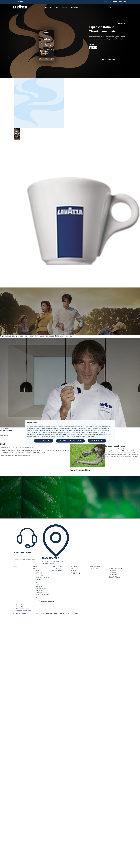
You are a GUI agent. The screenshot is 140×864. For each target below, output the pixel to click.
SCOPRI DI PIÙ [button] (5, 435)
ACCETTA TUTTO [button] (43, 440)
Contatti (73, 570)
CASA (115, 1)
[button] (111, 8)
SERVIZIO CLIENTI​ (22, 553)
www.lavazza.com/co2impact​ (45, 601)
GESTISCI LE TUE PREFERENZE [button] (70, 440)
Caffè (34, 568)
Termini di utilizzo (95, 568)
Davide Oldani (6, 431)
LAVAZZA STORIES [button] (61, 7)
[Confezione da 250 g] (93, 47)
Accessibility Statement (23, 610)
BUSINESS (122, 1)
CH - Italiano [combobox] (112, 570)
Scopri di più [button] (75, 474)
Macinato (39, 572)
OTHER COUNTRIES (115, 578)
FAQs (72, 568)
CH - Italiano (112, 572)
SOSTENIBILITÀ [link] (75, 7)
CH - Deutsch (113, 574)
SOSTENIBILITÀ (56, 568)
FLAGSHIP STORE (50, 558)
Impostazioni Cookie (22, 608)
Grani (38, 570)
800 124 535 (76, 574)
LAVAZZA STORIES (57, 566)
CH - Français (113, 576)
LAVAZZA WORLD (18, 1)
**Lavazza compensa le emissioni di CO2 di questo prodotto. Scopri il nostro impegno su (43, 596)
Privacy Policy (20, 605)
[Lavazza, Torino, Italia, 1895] (20, 7)
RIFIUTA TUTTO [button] (96, 440)
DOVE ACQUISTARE (107, 59)
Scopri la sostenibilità (80, 470)
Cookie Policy (20, 607)
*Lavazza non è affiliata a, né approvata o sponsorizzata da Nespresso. (41, 586)
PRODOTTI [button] (48, 7)
